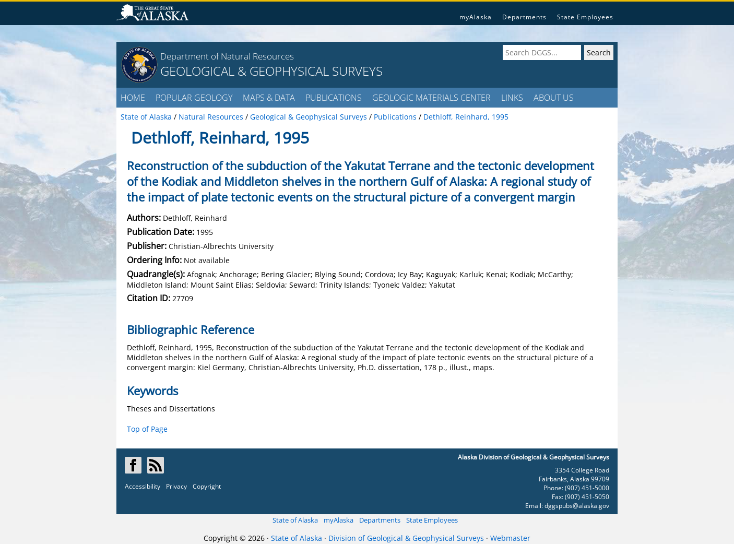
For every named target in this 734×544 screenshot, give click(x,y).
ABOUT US (554, 97)
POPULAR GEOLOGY (194, 97)
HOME (133, 97)
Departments (524, 17)
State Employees (585, 17)
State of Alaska (295, 520)
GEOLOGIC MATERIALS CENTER (431, 97)
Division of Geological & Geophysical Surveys (406, 538)
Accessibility (142, 486)
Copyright (207, 486)
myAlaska (475, 17)
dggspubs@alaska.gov (576, 505)
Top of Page (147, 429)
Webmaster (510, 538)
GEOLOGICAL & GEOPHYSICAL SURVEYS (271, 70)
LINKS (512, 97)
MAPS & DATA (269, 97)
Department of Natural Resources (227, 56)
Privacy (176, 486)
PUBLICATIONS (333, 97)
